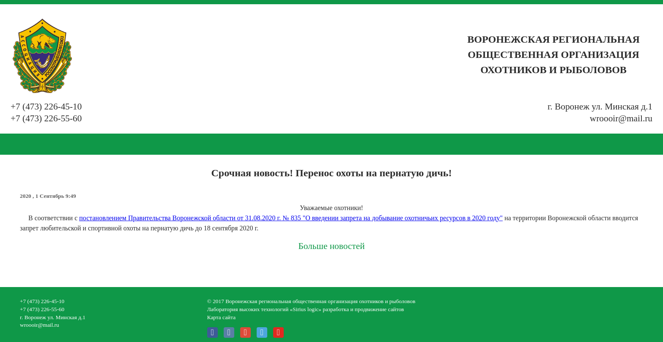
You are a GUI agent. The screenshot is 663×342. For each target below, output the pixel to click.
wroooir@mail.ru (621, 118)
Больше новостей (331, 246)
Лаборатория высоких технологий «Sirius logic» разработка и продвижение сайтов (305, 309)
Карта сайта (221, 317)
